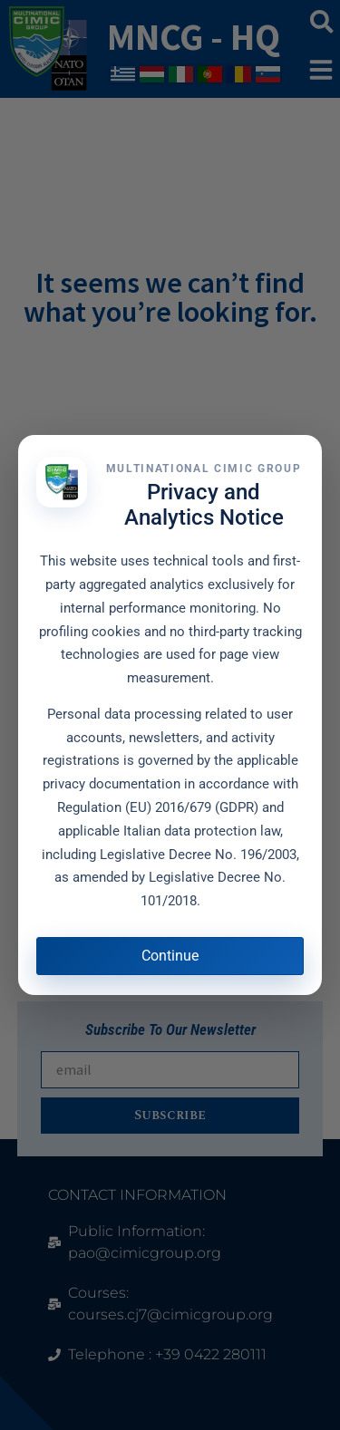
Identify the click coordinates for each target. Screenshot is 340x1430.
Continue (170, 955)
